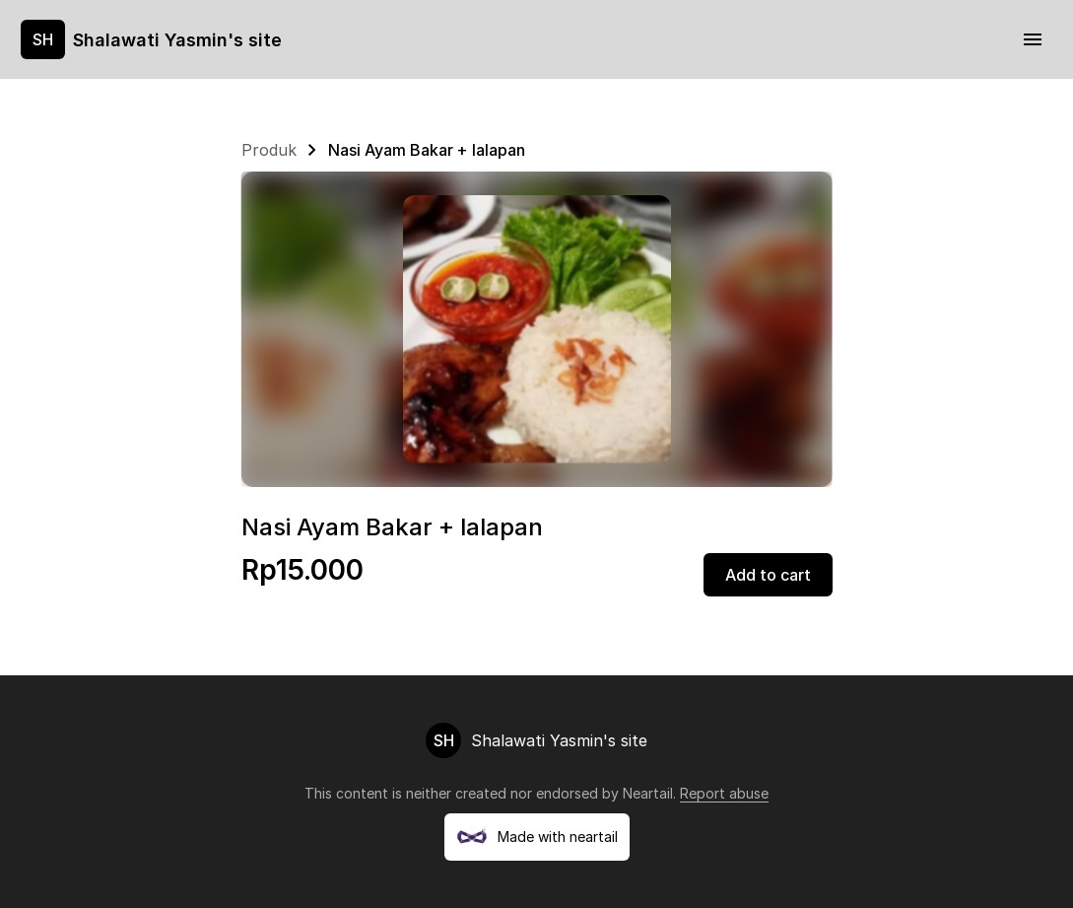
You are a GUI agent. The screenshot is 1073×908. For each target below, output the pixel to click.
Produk (269, 150)
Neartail (648, 793)
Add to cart (768, 575)
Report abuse (724, 793)
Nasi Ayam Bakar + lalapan (426, 150)
